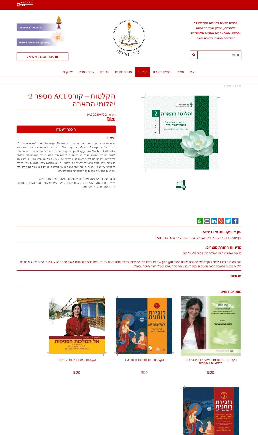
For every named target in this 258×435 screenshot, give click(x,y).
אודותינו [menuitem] (104, 72)
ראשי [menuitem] (192, 72)
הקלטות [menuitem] (142, 72)
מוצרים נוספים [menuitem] (123, 72)
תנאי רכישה (177, 409)
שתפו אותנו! (118, 401)
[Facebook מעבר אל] (23, 5)
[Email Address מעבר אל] (19, 5)
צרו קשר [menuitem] (68, 72)
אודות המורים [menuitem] (86, 72)
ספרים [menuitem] (180, 72)
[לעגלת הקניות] (42, 56)
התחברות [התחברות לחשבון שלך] (26, 2)
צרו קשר (121, 397)
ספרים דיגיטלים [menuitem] (162, 72)
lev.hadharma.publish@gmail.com (160, 391)
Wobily (142, 431)
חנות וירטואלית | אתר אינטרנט (104, 431)
